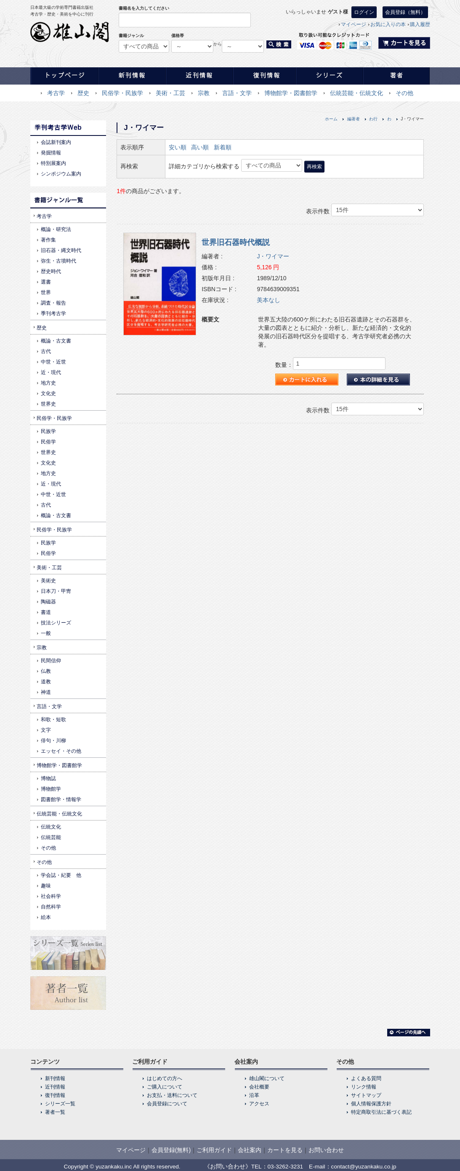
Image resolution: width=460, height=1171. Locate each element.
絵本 (46, 917)
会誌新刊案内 (56, 142)
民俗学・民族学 (122, 93)
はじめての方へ (164, 1078)
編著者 (353, 119)
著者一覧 (55, 1112)
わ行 (373, 119)
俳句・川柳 (53, 740)
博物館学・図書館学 (290, 93)
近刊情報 (55, 1087)
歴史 (83, 93)
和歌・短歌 (53, 719)
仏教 (46, 671)
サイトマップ (366, 1095)
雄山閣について (267, 1078)
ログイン (364, 12)
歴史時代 (51, 271)
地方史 (48, 383)
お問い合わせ (326, 1150)
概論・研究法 (56, 229)
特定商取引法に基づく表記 (381, 1112)
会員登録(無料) (171, 1150)
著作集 (48, 240)
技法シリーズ (56, 623)
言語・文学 (237, 93)
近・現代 (51, 372)
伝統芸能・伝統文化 (356, 93)
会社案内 (249, 1150)
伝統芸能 (51, 837)
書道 (46, 612)
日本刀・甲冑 (56, 591)
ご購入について (164, 1087)
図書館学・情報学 (61, 799)
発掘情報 (51, 153)
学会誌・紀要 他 (61, 875)
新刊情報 (55, 1078)
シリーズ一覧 (60, 1104)
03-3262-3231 (285, 1166)
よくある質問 (366, 1078)
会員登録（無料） (405, 12)
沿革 (254, 1095)
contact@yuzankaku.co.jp (363, 1166)
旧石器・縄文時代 (61, 250)
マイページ (353, 24)
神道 (46, 692)
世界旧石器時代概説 (236, 242)
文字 (46, 730)
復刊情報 (55, 1095)
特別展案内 (53, 163)
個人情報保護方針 (371, 1104)
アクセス (259, 1104)
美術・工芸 (170, 93)
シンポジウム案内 (61, 174)
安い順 (177, 147)
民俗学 (48, 442)
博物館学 (51, 789)
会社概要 (259, 1087)
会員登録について (167, 1104)
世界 (46, 292)
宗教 (204, 93)
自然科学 (51, 907)
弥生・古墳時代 (58, 261)
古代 (46, 351)
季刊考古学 (53, 313)
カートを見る (285, 1150)
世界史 (48, 404)
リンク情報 (363, 1087)
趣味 (46, 886)
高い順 (200, 147)
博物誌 (48, 778)
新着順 (222, 147)
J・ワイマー (273, 256)
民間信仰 (51, 661)
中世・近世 (53, 362)
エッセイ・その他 (61, 751)
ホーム (331, 119)
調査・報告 (53, 303)
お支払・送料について (172, 1095)
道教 (46, 682)
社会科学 (51, 896)
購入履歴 (420, 24)
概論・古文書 (56, 341)
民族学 (48, 431)
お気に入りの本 (388, 24)
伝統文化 (51, 827)
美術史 (48, 581)
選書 (46, 282)
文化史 (48, 393)
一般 (46, 633)
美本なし (268, 300)
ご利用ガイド (214, 1150)
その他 (404, 93)
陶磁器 (48, 602)
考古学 (56, 93)
